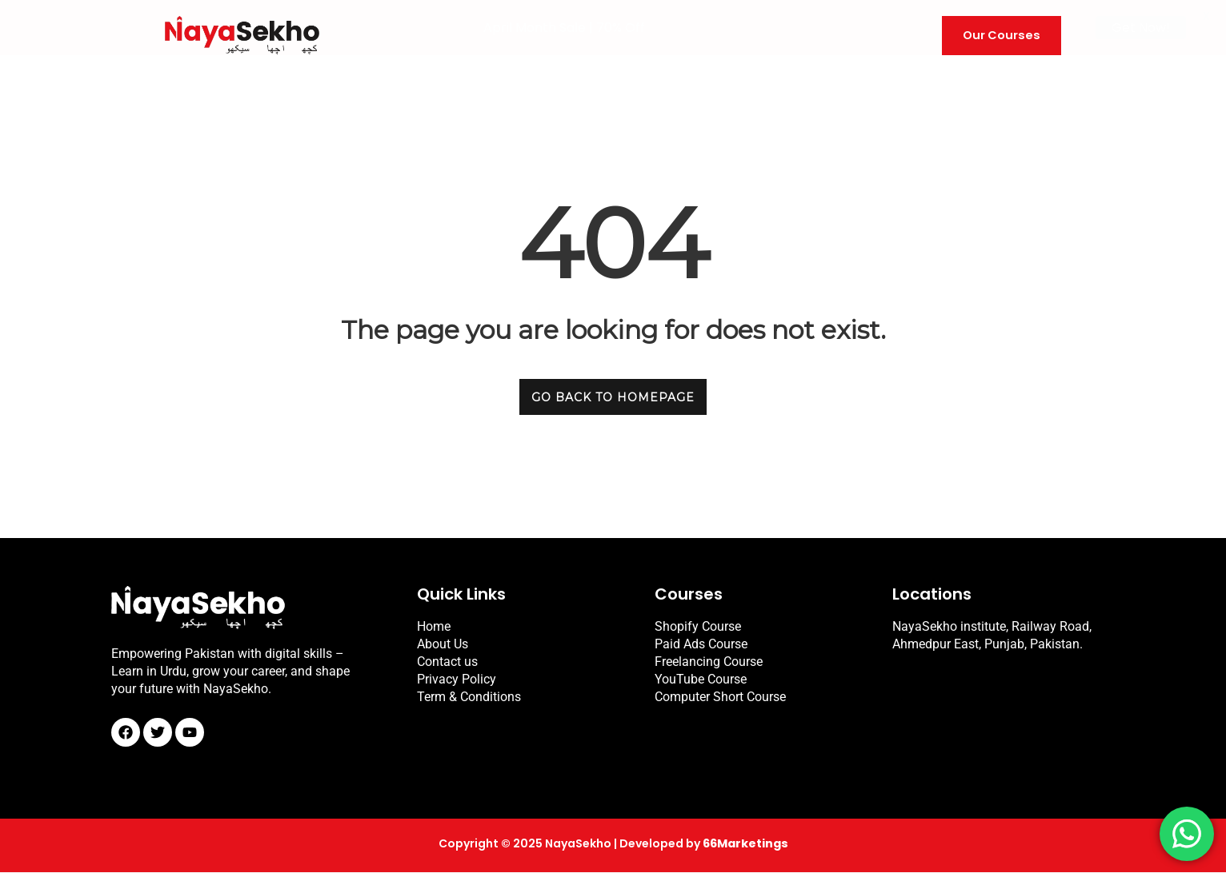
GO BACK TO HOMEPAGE (613, 397)
